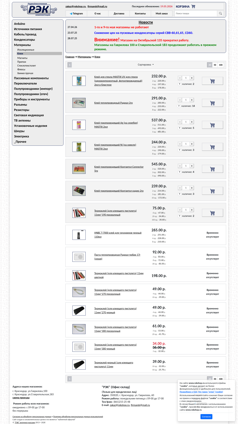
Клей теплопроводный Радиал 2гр (113, 102)
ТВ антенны (22, 120)
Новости (146, 22)
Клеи (20, 53)
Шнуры (19, 131)
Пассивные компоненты (31, 78)
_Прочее (20, 142)
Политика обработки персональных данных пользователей (78, 416)
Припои (21, 61)
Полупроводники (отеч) (31, 94)
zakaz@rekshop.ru (76, 6)
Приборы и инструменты (32, 99)
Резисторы (21, 110)
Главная (69, 56)
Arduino (19, 24)
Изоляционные (25, 49)
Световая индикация (29, 115)
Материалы (22, 45)
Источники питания (28, 29)
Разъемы (20, 104)
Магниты (22, 58)
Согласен (206, 416)
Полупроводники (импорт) (33, 89)
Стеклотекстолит (26, 65)
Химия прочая (25, 73)
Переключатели (25, 83)
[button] (179, 84)
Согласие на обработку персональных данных (32, 416)
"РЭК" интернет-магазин (25, 422)
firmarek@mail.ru (97, 6)
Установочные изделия (30, 126)
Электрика (21, 136)
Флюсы (21, 69)
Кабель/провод (25, 34)
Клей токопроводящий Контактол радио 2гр (119, 190)
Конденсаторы (24, 40)
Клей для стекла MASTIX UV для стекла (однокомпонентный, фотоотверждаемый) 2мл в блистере (118, 80)
